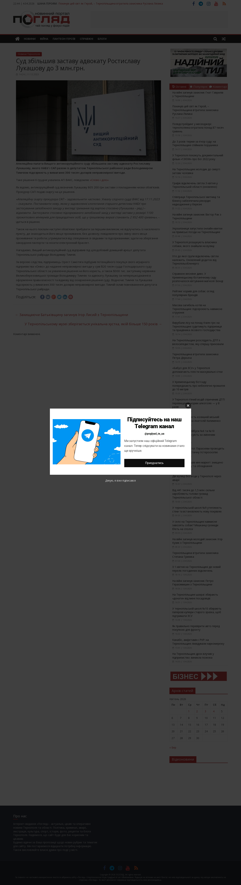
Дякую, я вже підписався (120, 480)
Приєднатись (154, 463)
